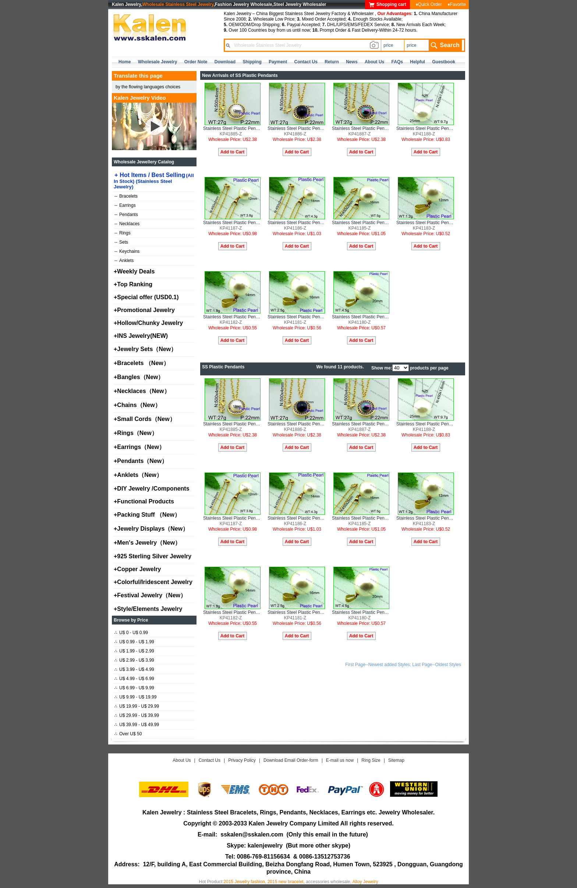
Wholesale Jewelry (157, 61)
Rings (122, 233)
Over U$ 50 (128, 733)
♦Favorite (457, 4)
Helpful (417, 61)
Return (332, 61)
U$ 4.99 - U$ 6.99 (134, 678)
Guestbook (443, 61)
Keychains (126, 251)
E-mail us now (340, 760)
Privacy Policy (242, 760)
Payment (278, 61)
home (124, 61)
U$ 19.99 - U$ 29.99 (136, 706)
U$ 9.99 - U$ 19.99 (135, 697)
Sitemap (396, 760)
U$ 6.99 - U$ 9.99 (134, 687)
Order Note (196, 61)
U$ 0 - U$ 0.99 (131, 632)
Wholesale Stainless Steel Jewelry (178, 4)
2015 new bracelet (286, 881)
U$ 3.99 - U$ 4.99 (134, 669)
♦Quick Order (429, 4)
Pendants (126, 214)
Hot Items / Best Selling (154, 181)
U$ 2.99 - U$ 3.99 (134, 660)
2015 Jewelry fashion (244, 881)
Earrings (125, 205)
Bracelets (126, 196)
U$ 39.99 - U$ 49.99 (136, 724)
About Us (182, 760)
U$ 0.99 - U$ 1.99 (134, 641)
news (351, 61)
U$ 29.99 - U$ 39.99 (136, 715)
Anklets (124, 260)
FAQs (397, 61)
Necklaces (126, 223)
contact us (306, 61)
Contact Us (209, 760)
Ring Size (370, 760)
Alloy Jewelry (365, 881)
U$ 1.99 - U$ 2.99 (134, 651)
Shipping (252, 61)
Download (225, 61)
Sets (121, 242)
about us (374, 61)
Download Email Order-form (290, 760)
